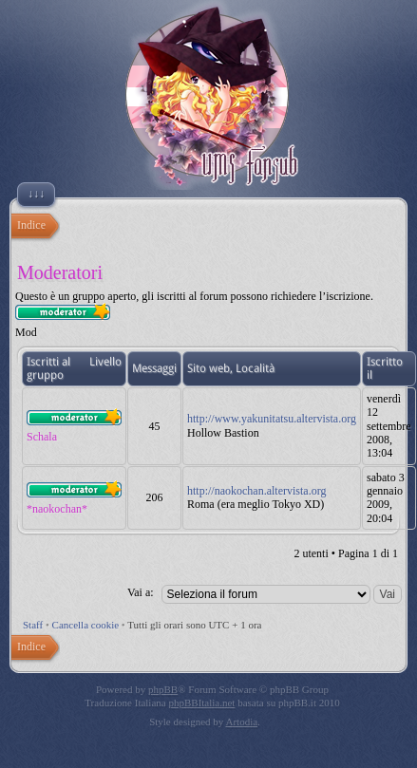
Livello (105, 361)
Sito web (208, 368)
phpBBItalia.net (201, 702)
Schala (42, 436)
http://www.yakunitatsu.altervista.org (271, 418)
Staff (33, 624)
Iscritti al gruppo (48, 368)
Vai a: (140, 592)
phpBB (163, 689)
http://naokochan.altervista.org (256, 490)
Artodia (242, 721)
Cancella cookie (86, 624)
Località (255, 368)
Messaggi (154, 368)
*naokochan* (57, 508)
